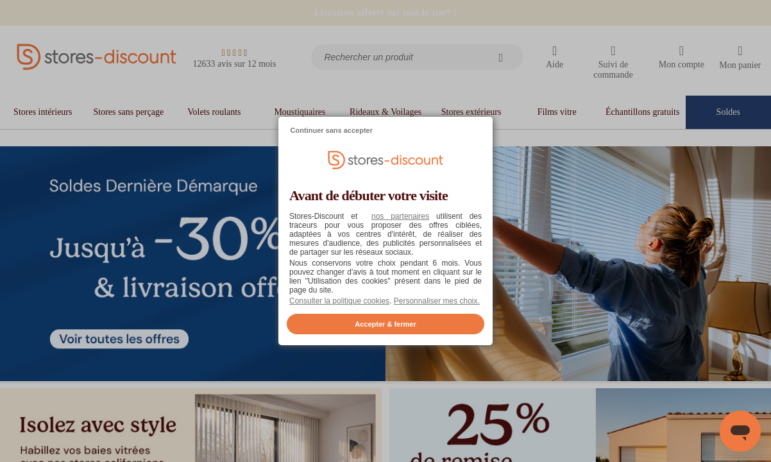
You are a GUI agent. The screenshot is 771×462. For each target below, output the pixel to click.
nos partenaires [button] (400, 216)
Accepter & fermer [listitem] (385, 324)
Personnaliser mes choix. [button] (437, 300)
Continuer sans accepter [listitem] (332, 130)
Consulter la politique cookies (339, 300)
